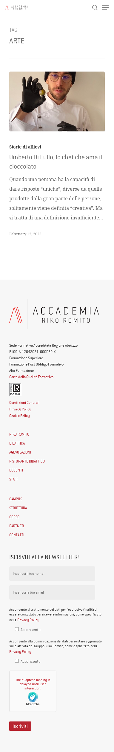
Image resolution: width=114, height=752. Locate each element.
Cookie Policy (19, 416)
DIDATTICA (17, 443)
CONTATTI (16, 535)
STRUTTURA (18, 508)
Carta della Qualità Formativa (31, 377)
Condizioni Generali (24, 402)
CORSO (14, 517)
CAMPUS (15, 499)
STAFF (14, 479)
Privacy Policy (20, 409)
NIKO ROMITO (19, 434)
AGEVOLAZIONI (20, 452)
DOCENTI (16, 470)
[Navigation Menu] (105, 7)
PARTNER (16, 526)
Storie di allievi (25, 147)
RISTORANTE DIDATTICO (27, 461)
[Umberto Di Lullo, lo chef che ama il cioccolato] (57, 101)
